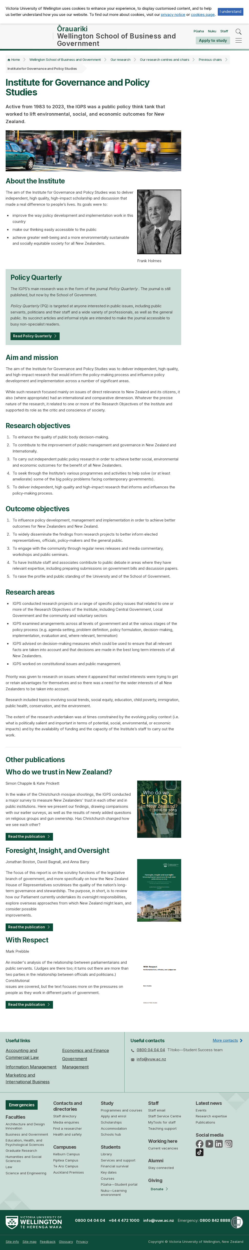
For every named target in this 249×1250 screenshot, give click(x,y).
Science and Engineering (26, 1174)
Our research (121, 63)
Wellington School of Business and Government (65, 63)
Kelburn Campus (66, 1154)
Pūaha (199, 33)
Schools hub (111, 1135)
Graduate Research (21, 1151)
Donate (157, 1189)
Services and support (118, 1160)
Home (15, 63)
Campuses (64, 1147)
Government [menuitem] (74, 1058)
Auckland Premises (68, 1172)
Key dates (109, 1172)
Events (201, 1110)
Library (106, 1154)
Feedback (48, 1241)
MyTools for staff (162, 1122)
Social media (210, 1135)
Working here (162, 1141)
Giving (155, 1180)
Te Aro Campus (65, 1166)
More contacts (225, 1040)
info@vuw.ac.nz (151, 1059)
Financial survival (114, 1166)
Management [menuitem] (75, 1066)
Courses (107, 1178)
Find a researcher (67, 1128)
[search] (238, 33)
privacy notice (173, 14)
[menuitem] (12, 1241)
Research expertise (211, 1116)
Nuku (212, 33)
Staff (224, 33)
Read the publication (28, 841)
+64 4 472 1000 (124, 1220)
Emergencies (23, 1105)
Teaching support (162, 1128)
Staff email (156, 1110)
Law (9, 1168)
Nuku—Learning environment (114, 1192)
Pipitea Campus (65, 1160)
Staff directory (64, 1116)
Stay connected (161, 1168)
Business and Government (27, 1135)
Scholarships (111, 1122)
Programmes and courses (121, 1110)
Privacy (82, 1241)
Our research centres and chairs (164, 63)
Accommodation (114, 1128)
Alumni (155, 1161)
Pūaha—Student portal (119, 1185)
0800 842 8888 (215, 1220)
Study (107, 1103)
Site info (12, 1241)
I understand (230, 11)
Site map (30, 1241)
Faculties (15, 1118)
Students (111, 1147)
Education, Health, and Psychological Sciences (25, 1143)
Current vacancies (163, 1148)
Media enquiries (66, 1122)
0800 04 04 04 (151, 1050)
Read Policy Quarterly (34, 339)
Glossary (66, 1241)
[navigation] (238, 42)
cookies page (203, 14)
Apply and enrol (113, 1116)
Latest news (209, 1103)
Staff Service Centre (164, 1116)
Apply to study (213, 42)
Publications (205, 1122)
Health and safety (67, 1134)
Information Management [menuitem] (31, 1066)
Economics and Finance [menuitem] (85, 1050)
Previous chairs (210, 63)
